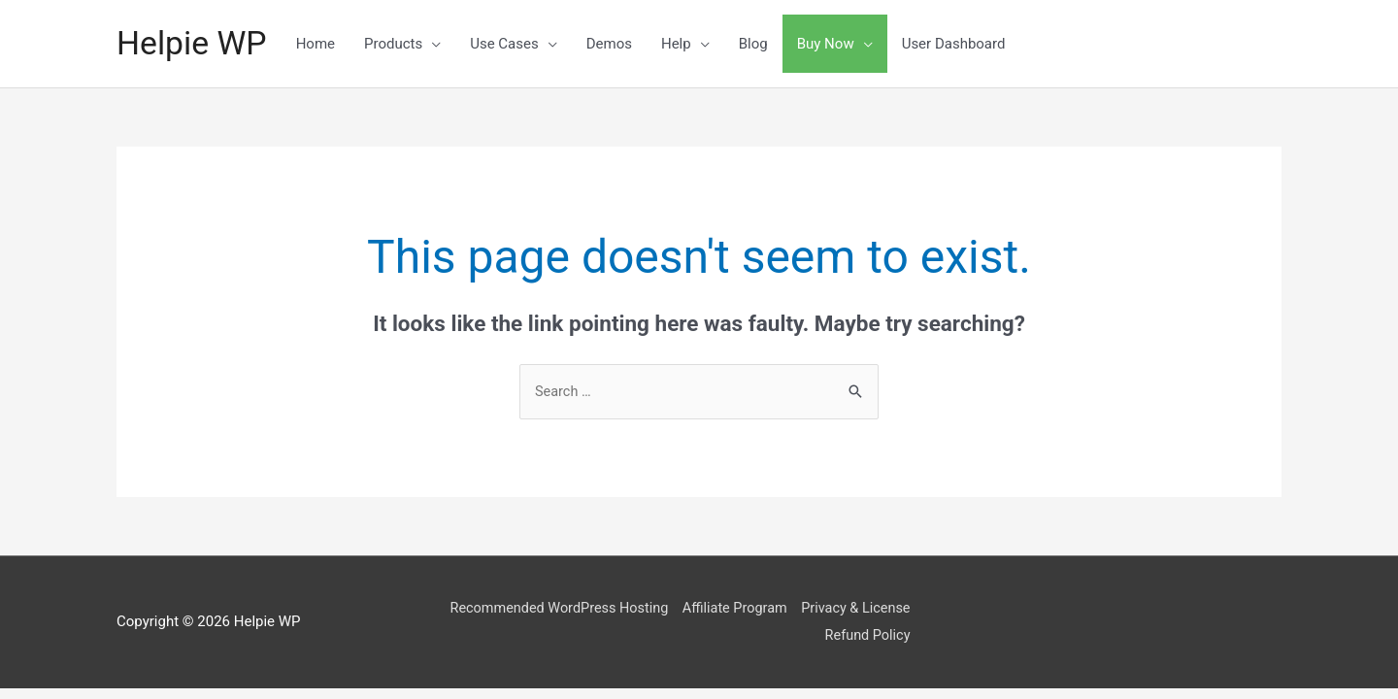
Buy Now (831, 43)
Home (321, 43)
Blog (759, 43)
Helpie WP (194, 43)
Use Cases (510, 43)
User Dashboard (960, 43)
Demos (615, 43)
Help (682, 43)
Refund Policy (891, 636)
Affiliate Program (752, 608)
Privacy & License (879, 608)
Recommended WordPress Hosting (570, 608)
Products (399, 43)
